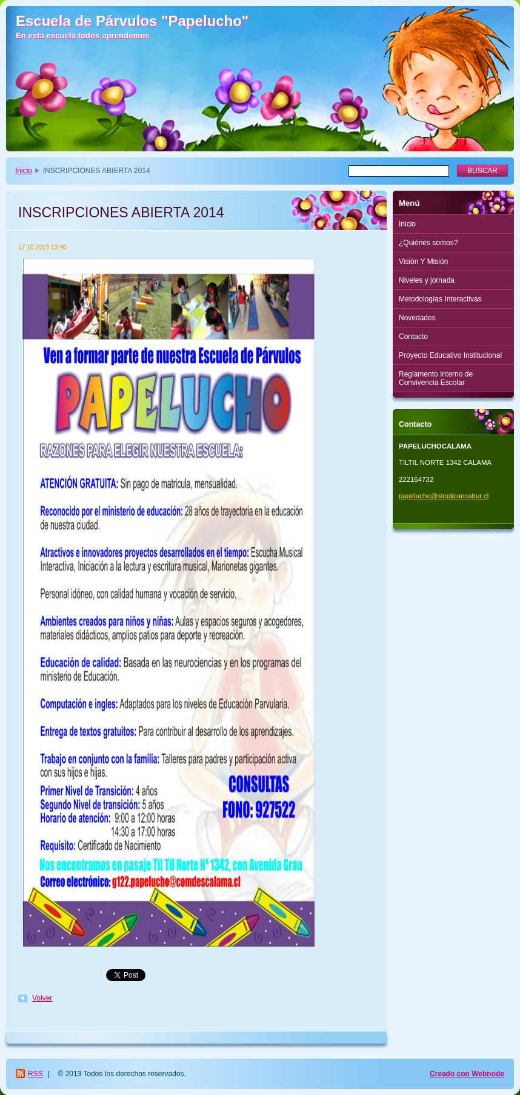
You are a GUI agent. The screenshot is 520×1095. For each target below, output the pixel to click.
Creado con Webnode (467, 1074)
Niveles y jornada (427, 280)
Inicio (23, 170)
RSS (35, 1074)
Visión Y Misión (423, 261)
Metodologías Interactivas (440, 299)
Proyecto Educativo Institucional (450, 355)
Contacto (413, 336)
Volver (42, 998)
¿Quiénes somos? (428, 242)
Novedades (417, 318)
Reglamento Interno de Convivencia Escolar (436, 378)
